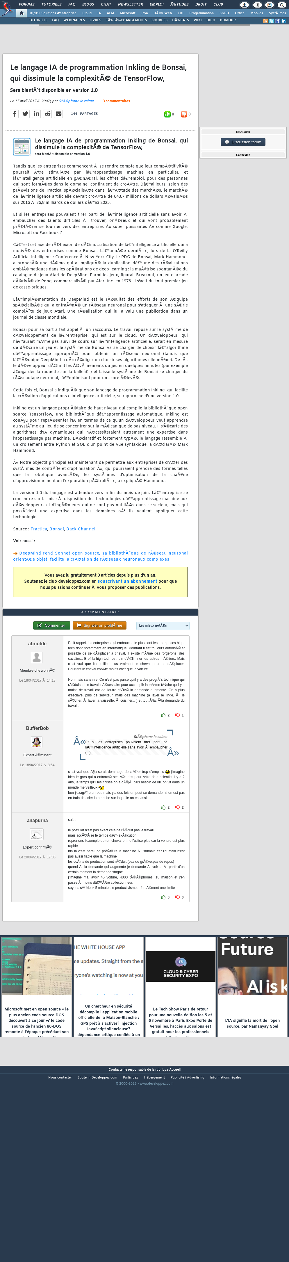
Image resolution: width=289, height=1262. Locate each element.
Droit (201, 4)
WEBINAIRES (74, 20)
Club (218, 4)
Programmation (201, 13)
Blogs (88, 4)
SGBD (224, 13)
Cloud (87, 13)
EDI (180, 13)
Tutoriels (51, 4)
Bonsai (56, 554)
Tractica (39, 554)
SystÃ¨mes (277, 13)
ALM (110, 13)
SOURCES (159, 20)
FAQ (72, 4)
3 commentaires (116, 126)
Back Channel (80, 554)
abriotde (37, 720)
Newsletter (130, 4)
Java (144, 13)
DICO (210, 20)
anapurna (37, 896)
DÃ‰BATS (180, 20)
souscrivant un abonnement (127, 607)
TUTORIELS (38, 20)
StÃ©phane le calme (76, 126)
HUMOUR (228, 20)
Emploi (156, 4)
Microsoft (127, 13)
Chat (106, 4)
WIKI (198, 20)
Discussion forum (243, 142)
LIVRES (95, 20)
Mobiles (256, 13)
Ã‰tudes (179, 4)
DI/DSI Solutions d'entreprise (53, 13)
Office (240, 13)
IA (99, 13)
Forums (26, 4)
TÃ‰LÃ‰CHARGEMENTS (126, 20)
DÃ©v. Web (163, 13)
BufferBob (37, 804)
